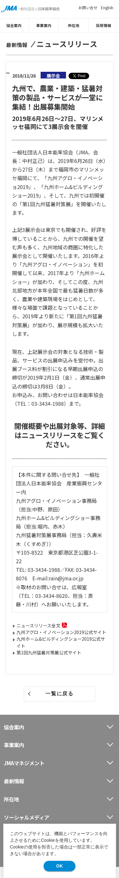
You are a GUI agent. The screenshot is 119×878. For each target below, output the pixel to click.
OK (59, 865)
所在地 (74, 25)
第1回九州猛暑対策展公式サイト (49, 652)
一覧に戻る (59, 693)
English (107, 7)
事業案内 (44, 25)
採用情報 (104, 25)
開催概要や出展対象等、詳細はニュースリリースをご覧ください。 (59, 435)
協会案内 (15, 25)
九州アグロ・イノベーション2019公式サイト (61, 632)
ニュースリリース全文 (38, 625)
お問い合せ (87, 7)
